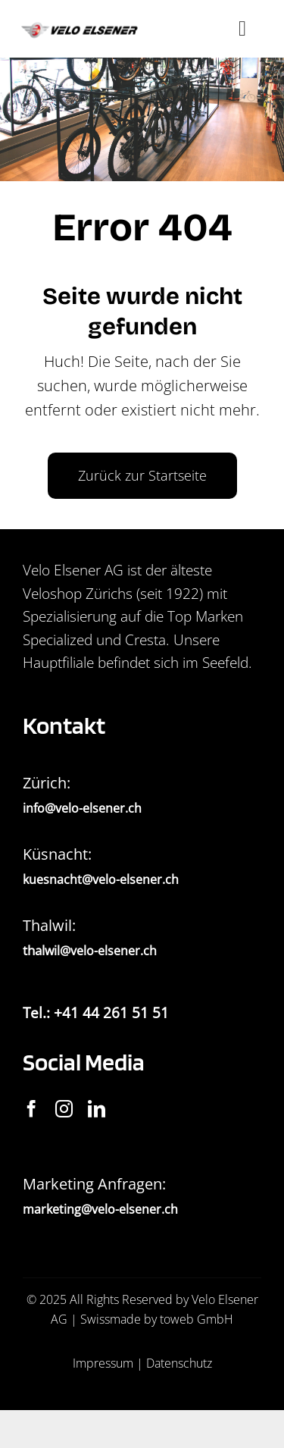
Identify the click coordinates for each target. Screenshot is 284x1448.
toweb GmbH (196, 1319)
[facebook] (31, 1108)
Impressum (103, 1363)
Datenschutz (179, 1363)
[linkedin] (96, 1108)
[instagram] (64, 1108)
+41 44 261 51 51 (111, 1013)
